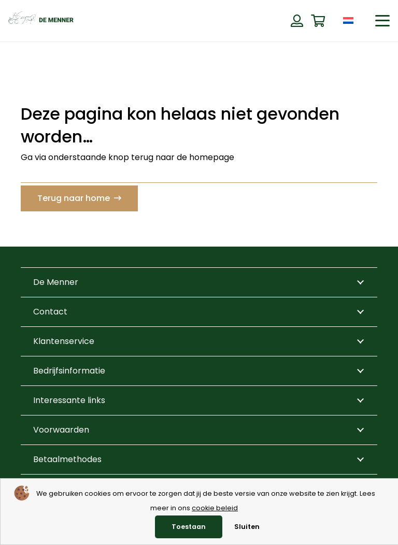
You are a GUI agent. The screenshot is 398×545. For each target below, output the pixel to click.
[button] (382, 20)
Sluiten (247, 526)
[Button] (296, 21)
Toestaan (189, 526)
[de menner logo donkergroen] (41, 21)
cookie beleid (215, 508)
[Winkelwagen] (318, 21)
